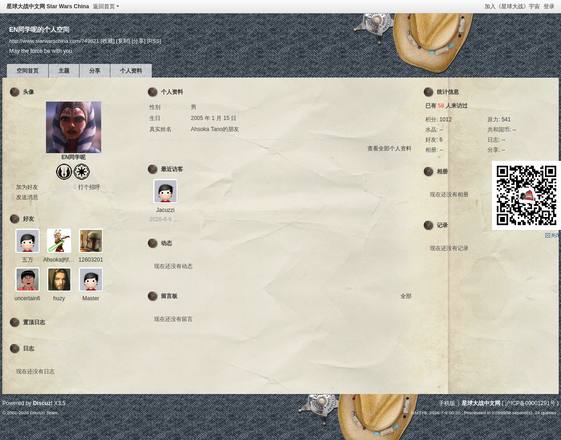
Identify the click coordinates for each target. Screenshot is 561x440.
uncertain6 (27, 298)
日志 (28, 348)
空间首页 (28, 71)
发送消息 (27, 197)
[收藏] (107, 41)
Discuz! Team (43, 412)
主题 (63, 71)
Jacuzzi (165, 210)
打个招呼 (89, 187)
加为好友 (27, 187)
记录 (442, 225)
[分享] (138, 41)
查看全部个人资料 (389, 148)
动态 (166, 243)
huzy (59, 298)
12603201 (91, 260)
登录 (549, 6)
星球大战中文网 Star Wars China (47, 6)
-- (441, 129)
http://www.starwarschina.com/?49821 (54, 41)
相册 (442, 171)
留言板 (169, 296)
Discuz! (43, 403)
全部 (406, 296)
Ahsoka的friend (62, 260)
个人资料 (131, 71)
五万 (27, 260)
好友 (28, 219)
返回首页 (104, 6)
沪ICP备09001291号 (530, 403)
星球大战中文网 (481, 403)
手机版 (447, 403)
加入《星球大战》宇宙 (512, 6)
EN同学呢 (74, 157)
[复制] (123, 41)
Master (90, 298)
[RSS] (154, 41)
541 (506, 119)
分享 (94, 71)
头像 (28, 92)
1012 (446, 119)
